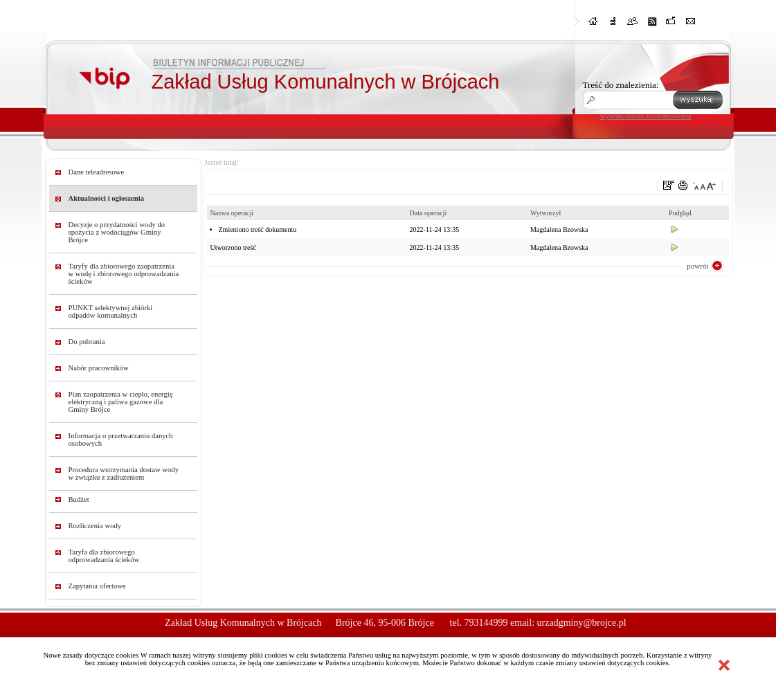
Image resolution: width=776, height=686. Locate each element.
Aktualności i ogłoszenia (107, 198)
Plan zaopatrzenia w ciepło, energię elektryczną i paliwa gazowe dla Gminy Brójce (121, 401)
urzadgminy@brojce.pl (581, 622)
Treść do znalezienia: (621, 85)
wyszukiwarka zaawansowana (646, 115)
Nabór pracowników (99, 368)
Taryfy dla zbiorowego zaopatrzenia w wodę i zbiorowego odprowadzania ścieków (124, 273)
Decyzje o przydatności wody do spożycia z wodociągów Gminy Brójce (117, 232)
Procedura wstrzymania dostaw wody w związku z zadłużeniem (124, 473)
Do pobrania (87, 341)
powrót (697, 266)
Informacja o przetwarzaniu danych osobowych (121, 439)
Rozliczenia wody (95, 526)
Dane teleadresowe (97, 172)
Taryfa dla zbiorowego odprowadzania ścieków (104, 555)
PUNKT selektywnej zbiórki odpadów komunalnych (111, 311)
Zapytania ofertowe (97, 586)
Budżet (79, 499)
